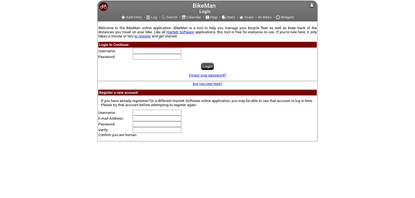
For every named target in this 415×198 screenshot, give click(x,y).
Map (211, 17)
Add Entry (131, 17)
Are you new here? (207, 84)
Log (151, 17)
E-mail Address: (111, 118)
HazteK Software (180, 32)
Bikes (264, 17)
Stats (228, 17)
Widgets (285, 17)
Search (169, 17)
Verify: (103, 130)
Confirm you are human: (117, 135)
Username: (107, 51)
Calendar (191, 17)
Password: (106, 57)
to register (142, 36)
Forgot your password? (207, 75)
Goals (246, 17)
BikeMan (203, 5)
